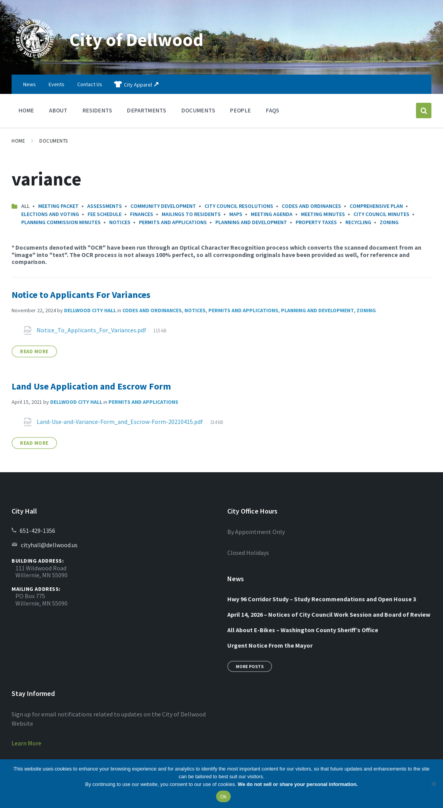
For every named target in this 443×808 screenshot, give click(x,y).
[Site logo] (35, 59)
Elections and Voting (50, 214)
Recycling (358, 222)
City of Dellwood (137, 39)
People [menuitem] (240, 110)
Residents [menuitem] (97, 110)
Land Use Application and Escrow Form (91, 386)
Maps (235, 214)
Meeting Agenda (272, 214)
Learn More (26, 743)
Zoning (389, 222)
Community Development (163, 205)
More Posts (250, 666)
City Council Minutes (381, 214)
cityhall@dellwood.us (49, 545)
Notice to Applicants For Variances (81, 295)
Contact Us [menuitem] (89, 84)
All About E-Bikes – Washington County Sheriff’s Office (302, 630)
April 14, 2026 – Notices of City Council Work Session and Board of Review (328, 614)
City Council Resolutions (239, 205)
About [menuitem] (58, 110)
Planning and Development (251, 222)
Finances (141, 214)
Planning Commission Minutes (61, 222)
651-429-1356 (37, 530)
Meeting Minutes (323, 214)
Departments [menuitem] (146, 110)
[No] (433, 784)
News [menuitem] (29, 84)
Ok (223, 796)
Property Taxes (316, 222)
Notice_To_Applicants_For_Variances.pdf (92, 330)
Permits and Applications (173, 222)
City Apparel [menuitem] (138, 84)
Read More (34, 351)
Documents (53, 141)
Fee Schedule (105, 214)
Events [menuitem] (56, 84)
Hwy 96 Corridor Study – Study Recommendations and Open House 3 (321, 599)
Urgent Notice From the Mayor (270, 645)
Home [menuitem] (26, 110)
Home (18, 141)
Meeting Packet (58, 205)
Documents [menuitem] (198, 110)
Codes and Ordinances (311, 205)
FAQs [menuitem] (272, 110)
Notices (119, 222)
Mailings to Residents (191, 214)
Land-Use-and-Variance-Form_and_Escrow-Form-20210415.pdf (120, 421)
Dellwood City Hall (90, 310)
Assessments (104, 205)
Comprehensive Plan (376, 205)
